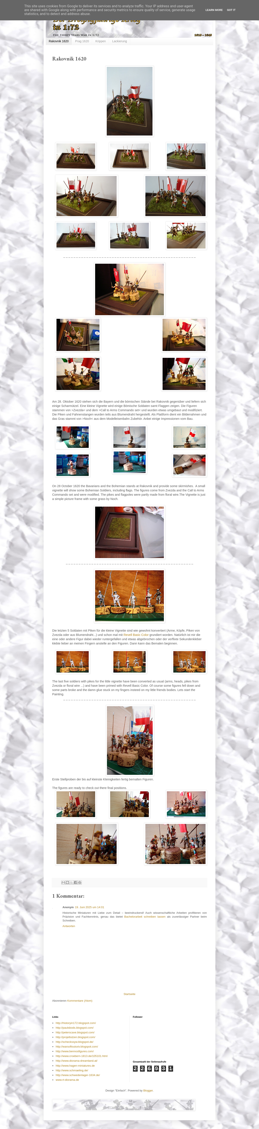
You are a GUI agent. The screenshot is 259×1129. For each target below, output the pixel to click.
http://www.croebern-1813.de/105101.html (81, 1056)
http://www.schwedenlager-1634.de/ (78, 1075)
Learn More (214, 10)
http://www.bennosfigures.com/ (75, 1051)
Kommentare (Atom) (79, 1000)
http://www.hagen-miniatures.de (75, 1065)
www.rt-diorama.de (67, 1079)
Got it (231, 10)
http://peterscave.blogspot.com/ (75, 1032)
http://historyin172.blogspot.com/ (76, 1023)
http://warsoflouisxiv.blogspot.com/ (77, 1046)
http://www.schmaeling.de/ (72, 1070)
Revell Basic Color (136, 635)
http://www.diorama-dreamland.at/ (76, 1060)
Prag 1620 (82, 41)
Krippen (100, 41)
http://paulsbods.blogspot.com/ (74, 1027)
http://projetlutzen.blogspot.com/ (75, 1037)
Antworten (68, 926)
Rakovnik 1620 (59, 41)
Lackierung (119, 41)
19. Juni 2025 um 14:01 (89, 907)
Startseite (130, 994)
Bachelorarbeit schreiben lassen (145, 916)
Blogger (148, 1090)
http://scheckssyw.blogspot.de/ (74, 1041)
